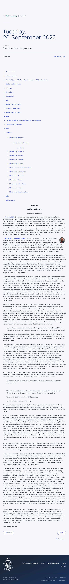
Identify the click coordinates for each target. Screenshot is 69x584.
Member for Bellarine (16, 176)
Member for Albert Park (17, 184)
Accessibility (62, 580)
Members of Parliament (30, 563)
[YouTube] (61, 570)
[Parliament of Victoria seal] (8, 564)
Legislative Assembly (10, 16)
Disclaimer (63, 577)
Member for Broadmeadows (18, 192)
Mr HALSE (20, 148)
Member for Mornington (17, 171)
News (42, 563)
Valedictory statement (20, 143)
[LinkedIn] (49, 570)
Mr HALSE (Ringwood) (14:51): (15, 238)
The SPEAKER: (9, 217)
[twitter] (45, 570)
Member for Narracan (16, 151)
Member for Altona (15, 188)
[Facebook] (57, 570)
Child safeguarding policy (48, 580)
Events (64, 563)
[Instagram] (53, 570)
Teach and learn (53, 563)
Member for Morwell (16, 159)
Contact (63, 566)
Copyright (47, 577)
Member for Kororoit (16, 163)
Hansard (23, 16)
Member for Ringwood (17, 137)
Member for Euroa (15, 180)
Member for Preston (16, 155)
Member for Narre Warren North (20, 168)
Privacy (55, 577)
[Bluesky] (65, 570)
